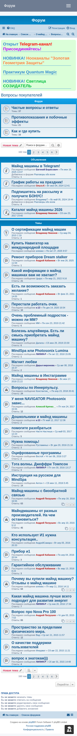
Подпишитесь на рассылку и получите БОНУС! (37, 194)
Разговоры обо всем (44, 174)
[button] (57, 152)
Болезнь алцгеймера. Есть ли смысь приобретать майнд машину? (38, 335)
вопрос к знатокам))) (30, 658)
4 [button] (43, 152)
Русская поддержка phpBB (38, 726)
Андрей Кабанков (45, 260)
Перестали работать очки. (35, 304)
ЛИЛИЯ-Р (41, 354)
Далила (40, 343)
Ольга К (40, 185)
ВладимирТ (42, 199)
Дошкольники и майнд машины (39, 417)
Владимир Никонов (46, 213)
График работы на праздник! (37, 182)
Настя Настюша (44, 431)
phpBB (32, 722)
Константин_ (42, 391)
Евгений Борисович (47, 169)
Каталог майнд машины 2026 (37, 210)
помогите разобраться (31, 428)
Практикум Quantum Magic (30, 72)
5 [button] (47, 152)
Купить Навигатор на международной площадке (35, 245)
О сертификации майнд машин (39, 229)
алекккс (40, 251)
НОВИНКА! (36, 60)
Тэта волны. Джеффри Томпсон (40, 464)
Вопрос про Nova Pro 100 (34, 612)
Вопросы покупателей (21, 95)
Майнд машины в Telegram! (36, 166)
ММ (38, 323)
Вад (38, 635)
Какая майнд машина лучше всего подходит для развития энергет (42, 598)
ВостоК (39, 456)
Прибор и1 (21, 551)
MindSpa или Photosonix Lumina (40, 351)
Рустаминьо (42, 445)
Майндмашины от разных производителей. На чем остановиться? (34, 515)
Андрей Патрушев (46, 498)
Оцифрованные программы (36, 453)
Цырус (39, 278)
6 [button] (52, 152)
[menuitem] (11, 28)
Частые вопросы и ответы (35, 108)
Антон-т (40, 483)
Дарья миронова (45, 365)
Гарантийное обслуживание (36, 565)
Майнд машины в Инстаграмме (39, 376)
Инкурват (40, 650)
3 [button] (38, 152)
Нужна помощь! (25, 442)
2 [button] (33, 152)
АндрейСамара (44, 543)
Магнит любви (24, 362)
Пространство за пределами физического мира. (37, 629)
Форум (9, 6)
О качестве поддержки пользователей (31, 645)
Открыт (27, 46)
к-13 (38, 307)
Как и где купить (26, 131)
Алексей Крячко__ (46, 406)
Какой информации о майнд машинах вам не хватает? (36, 273)
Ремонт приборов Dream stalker (39, 257)
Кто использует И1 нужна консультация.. (34, 537)
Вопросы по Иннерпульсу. (35, 388)
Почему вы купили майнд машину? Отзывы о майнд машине (43, 581)
